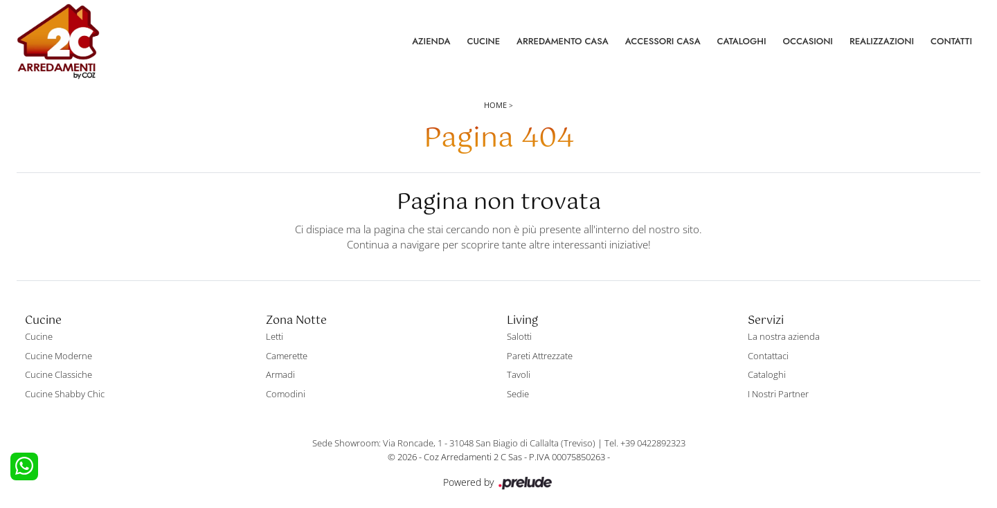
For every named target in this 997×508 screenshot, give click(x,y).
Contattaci (768, 356)
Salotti (519, 336)
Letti (274, 336)
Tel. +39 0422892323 (644, 443)
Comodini (285, 394)
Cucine (483, 41)
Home (495, 105)
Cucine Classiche (58, 374)
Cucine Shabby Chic (65, 394)
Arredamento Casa (563, 41)
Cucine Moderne (58, 356)
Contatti (951, 41)
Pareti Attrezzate (540, 356)
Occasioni (808, 41)
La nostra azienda (784, 336)
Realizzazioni (882, 41)
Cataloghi (741, 41)
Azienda (431, 41)
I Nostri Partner (778, 394)
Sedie (518, 394)
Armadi (280, 374)
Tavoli (518, 374)
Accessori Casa (663, 41)
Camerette (286, 356)
